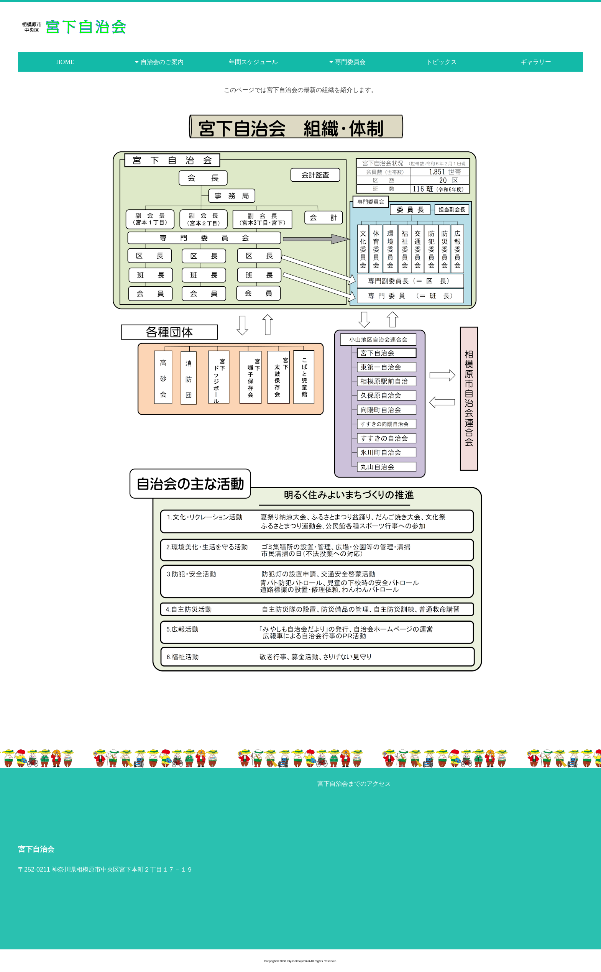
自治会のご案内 (162, 62)
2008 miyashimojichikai (294, 961)
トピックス (441, 62)
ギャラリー (536, 62)
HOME (65, 62)
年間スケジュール (253, 62)
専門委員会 (350, 62)
